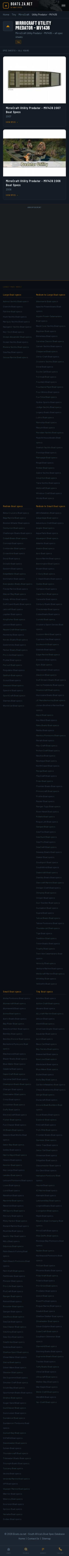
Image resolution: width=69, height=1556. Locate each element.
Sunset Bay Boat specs (14, 1432)
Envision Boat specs (46, 659)
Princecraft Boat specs (47, 791)
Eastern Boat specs (13, 568)
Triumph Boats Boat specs (16, 1463)
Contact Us (33, 1538)
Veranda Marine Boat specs (16, 1478)
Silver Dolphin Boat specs (49, 1326)
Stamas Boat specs (12, 700)
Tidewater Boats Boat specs (17, 1458)
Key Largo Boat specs (14, 1170)
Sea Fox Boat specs (46, 831)
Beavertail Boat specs (47, 1054)
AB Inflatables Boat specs (48, 512)
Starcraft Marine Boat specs (50, 882)
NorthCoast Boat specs (47, 765)
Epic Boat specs (44, 664)
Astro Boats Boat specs (14, 1018)
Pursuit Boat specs (12, 665)
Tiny (14, 14)
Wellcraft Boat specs (46, 488)
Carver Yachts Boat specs (49, 346)
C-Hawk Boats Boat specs (49, 578)
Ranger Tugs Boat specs (48, 806)
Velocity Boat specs (46, 963)
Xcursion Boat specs (13, 1504)
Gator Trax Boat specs (47, 1145)
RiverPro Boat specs (46, 1301)
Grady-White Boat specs (15, 599)
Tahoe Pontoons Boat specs (50, 923)
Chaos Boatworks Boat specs (51, 1089)
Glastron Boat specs (46, 675)
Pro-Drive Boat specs (47, 1285)
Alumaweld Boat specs (14, 1008)
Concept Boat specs (13, 543)
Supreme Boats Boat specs (50, 1356)
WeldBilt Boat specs (46, 1397)
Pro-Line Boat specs (13, 654)
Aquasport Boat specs (47, 538)
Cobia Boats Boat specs (48, 614)
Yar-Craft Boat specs (46, 1402)
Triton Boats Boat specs (48, 943)
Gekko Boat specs (12, 1149)
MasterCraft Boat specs (14, 629)
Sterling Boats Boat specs (49, 1351)
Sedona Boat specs (12, 1347)
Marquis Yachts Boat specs (16, 321)
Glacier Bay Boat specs (14, 594)
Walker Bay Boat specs (47, 1381)
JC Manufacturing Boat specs (50, 700)
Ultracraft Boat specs (46, 1376)
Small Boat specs (12, 991)
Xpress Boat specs (12, 1509)
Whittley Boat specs (46, 978)
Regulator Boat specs (14, 670)
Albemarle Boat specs (47, 301)
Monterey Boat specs (13, 634)
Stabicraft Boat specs (47, 872)
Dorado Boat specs (12, 563)
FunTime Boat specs (46, 397)
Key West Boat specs (46, 720)
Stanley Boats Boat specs (49, 877)
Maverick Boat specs (13, 1205)
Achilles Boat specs (46, 998)
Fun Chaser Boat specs (14, 1124)
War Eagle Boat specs (47, 1387)
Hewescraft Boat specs (48, 690)
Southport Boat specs (47, 862)
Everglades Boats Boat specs (17, 583)
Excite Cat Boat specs (47, 371)
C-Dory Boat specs (45, 573)
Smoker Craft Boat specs (15, 1382)
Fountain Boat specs (46, 382)
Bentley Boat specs (12, 1033)
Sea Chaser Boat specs (14, 1326)
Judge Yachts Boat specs (48, 407)
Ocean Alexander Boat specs (17, 336)
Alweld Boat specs (45, 1023)
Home (6, 14)
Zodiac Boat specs (12, 1519)
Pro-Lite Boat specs (13, 1286)
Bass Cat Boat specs (46, 1044)
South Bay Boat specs (14, 1387)
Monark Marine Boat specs (16, 1226)
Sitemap (46, 1538)
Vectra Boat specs (12, 1473)
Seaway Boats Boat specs (49, 852)
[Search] (26, 1551)
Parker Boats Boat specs (15, 650)
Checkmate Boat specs (47, 609)
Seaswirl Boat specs (13, 685)
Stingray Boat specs (46, 892)
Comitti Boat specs (45, 619)
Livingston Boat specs (47, 1210)
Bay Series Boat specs (47, 1049)
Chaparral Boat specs (47, 351)
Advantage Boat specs (47, 517)
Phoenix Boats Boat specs (49, 1270)
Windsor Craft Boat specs (49, 493)
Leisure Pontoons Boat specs (18, 1180)
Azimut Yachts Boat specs (16, 301)
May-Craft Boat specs (46, 745)
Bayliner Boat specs (46, 331)
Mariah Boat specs (45, 740)
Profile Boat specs (45, 796)
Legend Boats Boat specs (49, 1205)
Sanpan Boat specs (45, 826)
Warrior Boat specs (12, 1493)
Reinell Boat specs (12, 1301)
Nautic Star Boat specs (14, 1236)
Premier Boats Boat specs (49, 786)
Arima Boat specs (12, 1013)
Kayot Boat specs (44, 715)
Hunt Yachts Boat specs (15, 316)
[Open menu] (63, 6)
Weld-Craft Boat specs (47, 1391)
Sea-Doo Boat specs (13, 1336)
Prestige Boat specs (46, 452)
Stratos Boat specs (12, 1397)
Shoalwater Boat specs (47, 1321)
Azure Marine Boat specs (48, 558)
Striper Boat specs (45, 897)
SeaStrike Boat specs (14, 1342)
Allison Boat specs (45, 1018)
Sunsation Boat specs (47, 908)
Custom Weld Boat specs (48, 634)
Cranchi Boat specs (13, 306)
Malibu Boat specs (45, 730)
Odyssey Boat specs (13, 1246)
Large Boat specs (12, 294)
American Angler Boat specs (50, 1028)
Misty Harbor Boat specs (15, 1220)
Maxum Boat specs (45, 427)
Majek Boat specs (44, 1215)
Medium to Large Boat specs (50, 294)
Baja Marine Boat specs (14, 517)
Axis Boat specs (44, 553)
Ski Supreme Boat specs (15, 1377)
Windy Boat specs (45, 498)
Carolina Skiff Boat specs (15, 1079)
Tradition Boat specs (46, 938)
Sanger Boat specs (12, 1311)
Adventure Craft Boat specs (50, 523)
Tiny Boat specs (44, 991)
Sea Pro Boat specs (46, 842)
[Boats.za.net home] (18, 5)
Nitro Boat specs (11, 1241)
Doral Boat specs (44, 366)
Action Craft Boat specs (48, 1003)
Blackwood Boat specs (14, 1053)
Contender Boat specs (14, 548)
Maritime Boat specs (13, 1200)
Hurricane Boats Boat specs (50, 695)
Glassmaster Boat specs (48, 1165)
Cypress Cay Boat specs (48, 639)
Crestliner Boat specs (14, 1104)
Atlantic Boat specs (45, 543)
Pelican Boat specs (45, 1265)
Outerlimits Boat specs (14, 644)
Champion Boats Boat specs (17, 1084)
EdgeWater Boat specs (14, 573)
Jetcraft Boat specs (13, 609)
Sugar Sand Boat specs (14, 1403)
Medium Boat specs (13, 506)
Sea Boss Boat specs (13, 1316)
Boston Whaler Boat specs (16, 523)
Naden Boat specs (45, 1250)
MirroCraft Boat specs (47, 1230)
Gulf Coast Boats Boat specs (17, 604)
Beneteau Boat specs (47, 336)
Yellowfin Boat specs (46, 983)
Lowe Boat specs (11, 1185)
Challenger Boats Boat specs (17, 533)
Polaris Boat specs (45, 1280)
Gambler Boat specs (46, 1140)
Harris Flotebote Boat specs (50, 685)
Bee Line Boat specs (46, 1059)
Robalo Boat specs (45, 816)
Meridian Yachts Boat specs (49, 432)
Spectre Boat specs (13, 690)
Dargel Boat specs (45, 1094)
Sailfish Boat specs (12, 675)
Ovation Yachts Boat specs (49, 447)
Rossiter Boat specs (13, 1306)
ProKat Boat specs (12, 660)
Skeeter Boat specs (13, 1372)
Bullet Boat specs (45, 1074)
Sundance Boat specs (14, 1418)
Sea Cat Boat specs (12, 1321)
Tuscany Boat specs (13, 1468)
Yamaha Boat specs (12, 1514)
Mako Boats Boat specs (47, 725)
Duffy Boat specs (11, 1109)
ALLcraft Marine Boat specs (49, 1013)
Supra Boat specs (45, 913)
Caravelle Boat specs (46, 599)
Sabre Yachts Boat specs (48, 472)
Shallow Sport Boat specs (16, 1352)
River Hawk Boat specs (47, 811)
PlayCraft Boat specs (46, 776)
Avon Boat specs (44, 1039)
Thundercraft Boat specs (15, 1453)
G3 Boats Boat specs (13, 1130)
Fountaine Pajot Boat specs (49, 387)
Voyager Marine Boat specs (16, 1488)
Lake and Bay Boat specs (48, 1200)
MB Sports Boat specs (14, 1210)
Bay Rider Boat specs (13, 1023)
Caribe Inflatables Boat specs (50, 1084)
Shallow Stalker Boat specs (49, 1316)
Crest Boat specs (11, 1099)
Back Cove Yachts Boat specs (51, 326)
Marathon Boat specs (13, 1195)
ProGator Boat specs (46, 1290)
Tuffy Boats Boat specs (47, 1366)
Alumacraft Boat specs (14, 1003)
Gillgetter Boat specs (46, 1160)
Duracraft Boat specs (46, 1099)
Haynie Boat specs (45, 1185)
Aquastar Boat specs (46, 1033)
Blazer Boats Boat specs (15, 1058)
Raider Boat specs (45, 801)
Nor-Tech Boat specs (13, 332)
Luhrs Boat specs (45, 417)
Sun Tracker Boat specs (48, 902)
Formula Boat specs (46, 376)
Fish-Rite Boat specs (46, 1130)
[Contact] (60, 1551)
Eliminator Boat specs (14, 578)
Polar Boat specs (44, 781)
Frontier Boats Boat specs (49, 1135)
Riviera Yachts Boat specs (16, 347)
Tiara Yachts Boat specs (48, 483)
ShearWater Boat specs (15, 1357)
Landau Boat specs (12, 1175)
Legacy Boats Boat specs (48, 412)
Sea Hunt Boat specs (46, 837)
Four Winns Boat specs (47, 392)
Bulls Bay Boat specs (46, 1079)
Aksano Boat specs (45, 1008)
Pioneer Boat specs (13, 1281)
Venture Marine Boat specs (49, 968)
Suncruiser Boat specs (14, 1413)
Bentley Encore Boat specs (16, 1039)
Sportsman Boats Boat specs (17, 1392)
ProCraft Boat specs (13, 1291)
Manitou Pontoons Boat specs (51, 735)
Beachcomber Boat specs (16, 1028)
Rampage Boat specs (46, 457)
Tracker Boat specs (46, 1361)
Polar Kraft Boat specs (47, 1275)
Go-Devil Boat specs (46, 1170)
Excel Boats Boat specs (48, 1114)
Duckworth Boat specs (47, 644)
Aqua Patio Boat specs (47, 533)
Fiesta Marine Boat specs (15, 588)
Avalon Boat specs (45, 548)
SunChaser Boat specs (14, 1407)
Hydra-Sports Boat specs (49, 402)
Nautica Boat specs (45, 755)
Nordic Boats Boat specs (15, 639)
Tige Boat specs (44, 933)
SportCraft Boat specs (14, 695)
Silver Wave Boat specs (14, 1367)
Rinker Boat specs (45, 467)
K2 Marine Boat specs (46, 1190)
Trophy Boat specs (45, 948)
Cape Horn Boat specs (47, 594)
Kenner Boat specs (12, 1165)
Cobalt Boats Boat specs (15, 538)
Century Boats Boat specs (49, 604)
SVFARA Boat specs (13, 1438)
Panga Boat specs (45, 771)
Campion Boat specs (46, 588)
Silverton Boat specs (46, 478)
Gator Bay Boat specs (13, 1144)
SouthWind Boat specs (47, 867)
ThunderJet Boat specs (48, 928)
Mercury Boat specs (13, 1215)
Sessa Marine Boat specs (15, 357)
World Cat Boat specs (13, 705)
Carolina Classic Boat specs (50, 341)
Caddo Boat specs (45, 583)
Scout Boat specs (12, 680)
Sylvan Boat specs (12, 1448)
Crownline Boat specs (14, 553)
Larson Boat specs (12, 624)
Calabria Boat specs (13, 1068)
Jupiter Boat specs (12, 614)
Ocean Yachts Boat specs (15, 342)
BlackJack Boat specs (47, 1064)
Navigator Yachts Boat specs (17, 326)
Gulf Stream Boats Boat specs (51, 679)
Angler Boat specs (45, 528)
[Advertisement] (34, 244)
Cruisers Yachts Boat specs (50, 361)
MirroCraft (24, 14)
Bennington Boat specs (48, 563)
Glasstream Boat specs (48, 669)
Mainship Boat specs (46, 422)
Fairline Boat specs (12, 311)
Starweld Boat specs (46, 1346)
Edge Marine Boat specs (48, 654)
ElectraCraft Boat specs (15, 1114)
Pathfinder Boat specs (14, 1276)
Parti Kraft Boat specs (13, 1270)
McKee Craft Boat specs (48, 750)
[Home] (8, 1551)
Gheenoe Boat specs (46, 1155)
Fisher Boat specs (12, 1119)
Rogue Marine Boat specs (48, 1306)
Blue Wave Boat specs (47, 1069)
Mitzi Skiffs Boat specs (47, 1235)
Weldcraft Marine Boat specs (50, 973)
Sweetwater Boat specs (15, 1443)
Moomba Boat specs (13, 1231)
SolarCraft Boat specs (47, 1331)
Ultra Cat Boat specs (46, 1371)
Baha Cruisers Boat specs (16, 512)
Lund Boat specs (11, 1190)
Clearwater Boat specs (14, 1094)
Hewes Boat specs (12, 1160)
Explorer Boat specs (46, 1119)
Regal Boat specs (45, 462)
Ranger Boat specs (12, 1296)
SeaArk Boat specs (45, 1311)
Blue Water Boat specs (14, 1064)
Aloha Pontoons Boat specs (16, 998)
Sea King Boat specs (13, 1331)
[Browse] (43, 1551)
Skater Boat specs (45, 857)
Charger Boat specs (13, 1089)
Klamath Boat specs (46, 1195)
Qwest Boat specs (45, 1295)
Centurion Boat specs (14, 528)
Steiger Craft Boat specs (48, 887)
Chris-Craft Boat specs (47, 356)
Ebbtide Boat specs (46, 649)
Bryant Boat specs (45, 568)
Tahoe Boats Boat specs (48, 918)
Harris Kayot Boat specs (15, 1155)
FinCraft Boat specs (46, 1124)
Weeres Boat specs (13, 1499)
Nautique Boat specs (46, 760)
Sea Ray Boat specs (13, 352)
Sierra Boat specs (12, 1362)
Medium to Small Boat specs (50, 506)
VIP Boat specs (10, 1483)
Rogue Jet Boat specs (47, 821)
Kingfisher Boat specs (14, 619)
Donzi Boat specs (11, 558)
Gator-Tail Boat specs (47, 1150)
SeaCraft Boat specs (46, 847)
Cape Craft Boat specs (14, 1074)
